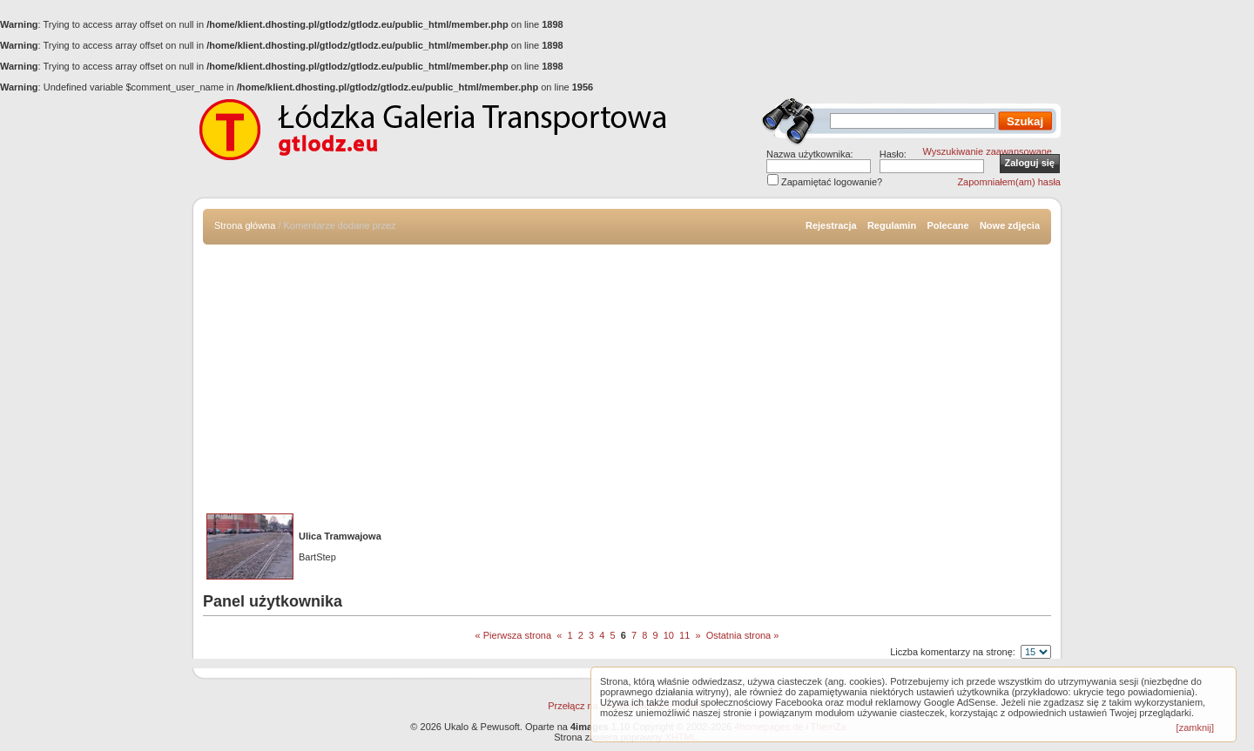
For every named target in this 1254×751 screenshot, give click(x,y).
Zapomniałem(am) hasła (1009, 182)
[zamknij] (1195, 727)
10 (669, 635)
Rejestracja (831, 225)
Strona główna (244, 225)
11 (684, 635)
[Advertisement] (627, 375)
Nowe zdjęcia (1010, 225)
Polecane (947, 225)
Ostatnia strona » (742, 635)
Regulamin (891, 225)
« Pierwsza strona (513, 635)
